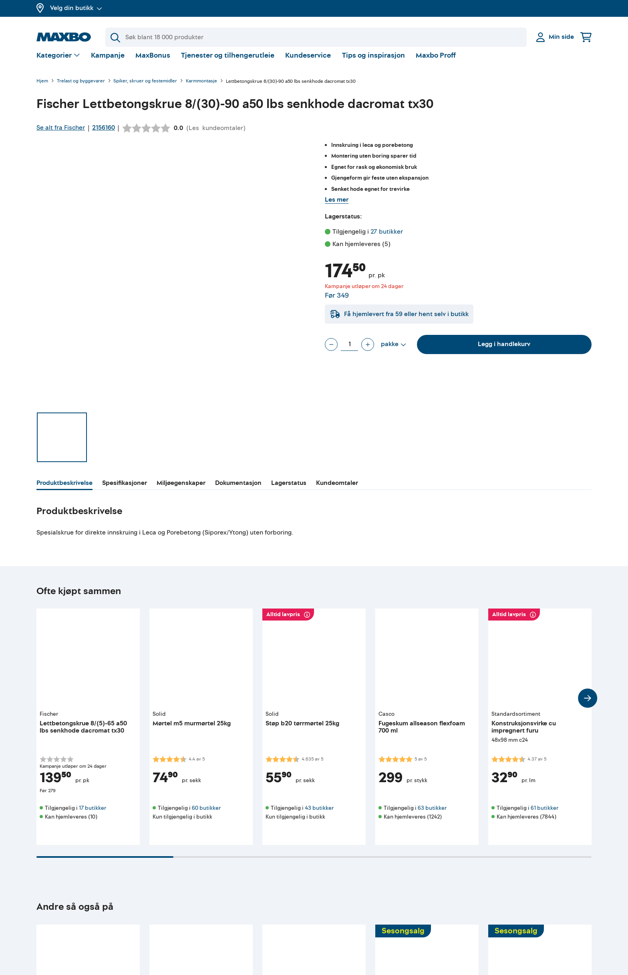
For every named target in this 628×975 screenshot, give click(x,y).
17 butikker (92, 814)
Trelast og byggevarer (81, 87)
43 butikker (319, 814)
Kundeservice (308, 62)
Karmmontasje (201, 87)
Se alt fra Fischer (60, 134)
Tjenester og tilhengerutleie (227, 62)
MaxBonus (152, 62)
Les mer (336, 206)
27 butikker (386, 238)
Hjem (42, 87)
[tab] (64, 490)
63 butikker (432, 814)
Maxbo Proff (436, 62)
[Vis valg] (58, 62)
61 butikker (544, 814)
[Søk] (316, 37)
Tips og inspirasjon (373, 62)
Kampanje (108, 62)
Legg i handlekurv (504, 350)
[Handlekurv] (586, 37)
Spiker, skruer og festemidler (145, 87)
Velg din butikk (76, 8)
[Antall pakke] (349, 350)
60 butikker (206, 814)
